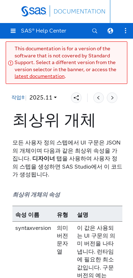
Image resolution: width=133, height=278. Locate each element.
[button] (13, 30)
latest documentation (40, 76)
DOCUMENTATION (79, 11)
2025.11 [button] (27, 97)
